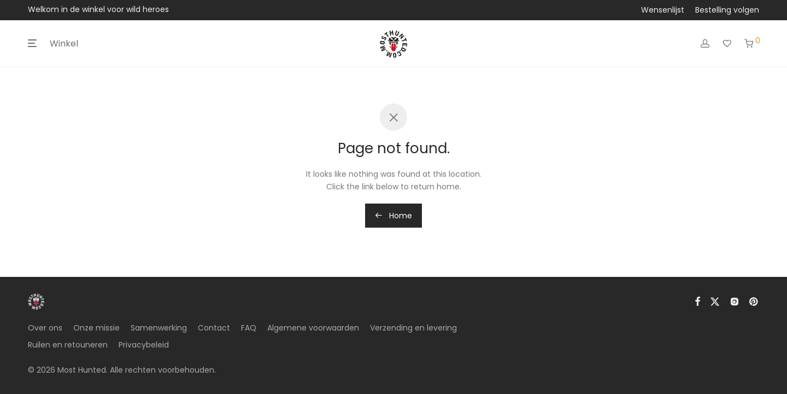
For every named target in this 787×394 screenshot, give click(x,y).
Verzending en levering (413, 327)
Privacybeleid (144, 344)
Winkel (64, 43)
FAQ (248, 327)
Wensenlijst (662, 10)
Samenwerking (159, 327)
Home (393, 215)
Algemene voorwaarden (313, 327)
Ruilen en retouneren (68, 344)
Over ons (45, 327)
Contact (214, 327)
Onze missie (96, 327)
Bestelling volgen (727, 10)
